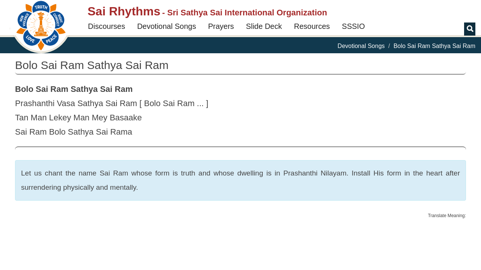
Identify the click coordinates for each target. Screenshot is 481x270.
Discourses (106, 26)
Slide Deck (264, 26)
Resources (312, 26)
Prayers (221, 26)
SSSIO (353, 26)
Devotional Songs (166, 26)
